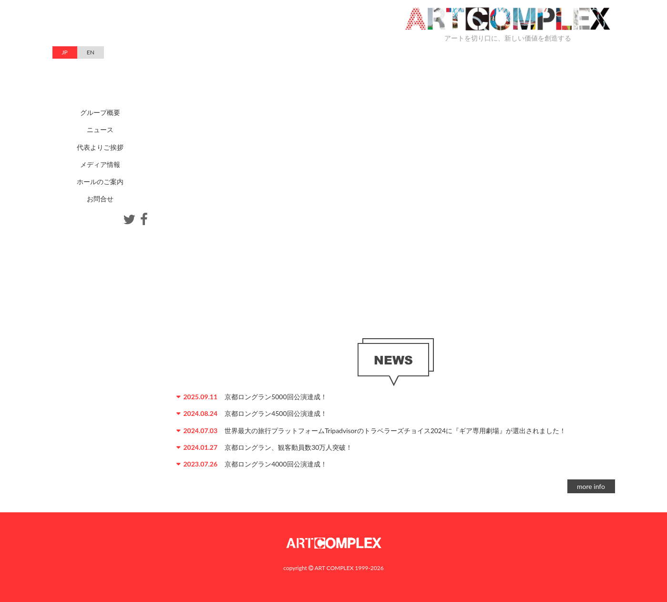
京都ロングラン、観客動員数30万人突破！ (288, 447)
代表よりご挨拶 (100, 147)
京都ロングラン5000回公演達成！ (276, 397)
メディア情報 (100, 164)
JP (65, 52)
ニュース (100, 129)
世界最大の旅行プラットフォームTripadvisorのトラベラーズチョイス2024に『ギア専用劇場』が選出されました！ (395, 430)
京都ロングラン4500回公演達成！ (276, 413)
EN (90, 52)
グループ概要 (100, 112)
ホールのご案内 (100, 181)
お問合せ (100, 199)
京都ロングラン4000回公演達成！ (276, 464)
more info (591, 486)
